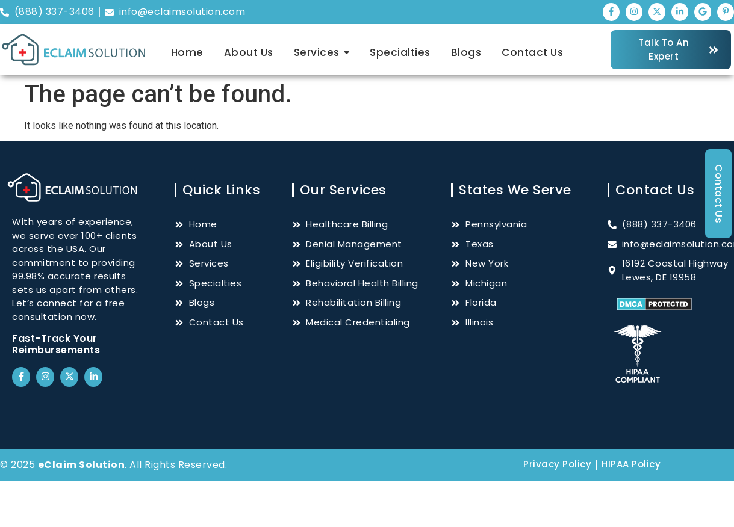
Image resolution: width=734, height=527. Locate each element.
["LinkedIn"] (679, 12)
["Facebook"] (611, 12)
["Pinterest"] (725, 12)
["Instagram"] (634, 12)
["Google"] (702, 12)
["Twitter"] (656, 12)
